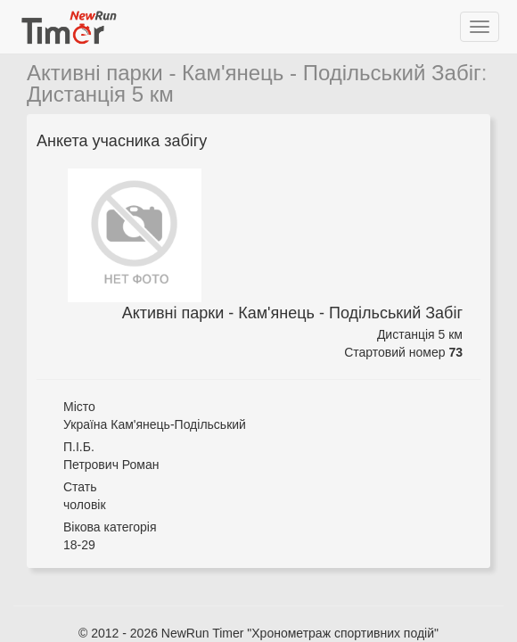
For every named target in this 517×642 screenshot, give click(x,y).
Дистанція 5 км (100, 94)
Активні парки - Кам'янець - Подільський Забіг (254, 73)
